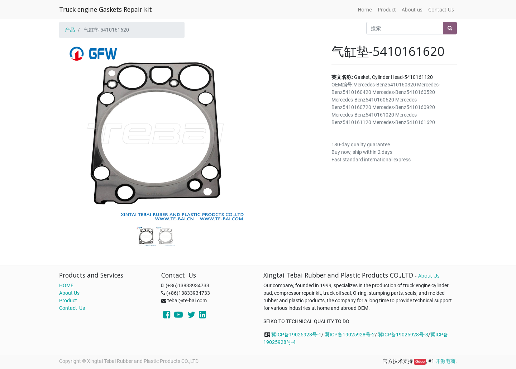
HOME (66, 285)
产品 (70, 30)
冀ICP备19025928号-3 (403, 334)
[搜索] (450, 28)
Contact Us (72, 308)
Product (68, 300)
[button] (73, 115)
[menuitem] (365, 9)
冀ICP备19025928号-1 (296, 334)
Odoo (420, 361)
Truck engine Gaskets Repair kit (105, 9)
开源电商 (445, 361)
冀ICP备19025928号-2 (350, 334)
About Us (69, 293)
